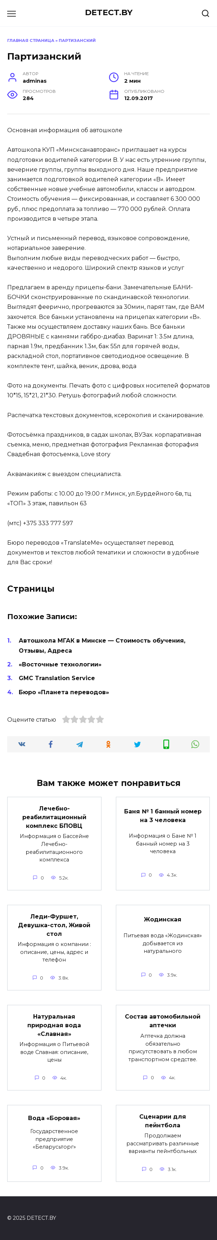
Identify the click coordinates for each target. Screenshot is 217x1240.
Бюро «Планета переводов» (64, 692)
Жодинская (162, 919)
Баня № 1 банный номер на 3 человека (163, 816)
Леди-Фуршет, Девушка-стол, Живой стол (54, 925)
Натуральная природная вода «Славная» (54, 1025)
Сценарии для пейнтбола (162, 1121)
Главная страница (30, 40)
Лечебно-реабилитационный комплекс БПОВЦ (54, 817)
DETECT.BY (108, 12)
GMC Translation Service (57, 678)
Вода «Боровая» (54, 1118)
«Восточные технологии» (60, 664)
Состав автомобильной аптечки (162, 1021)
